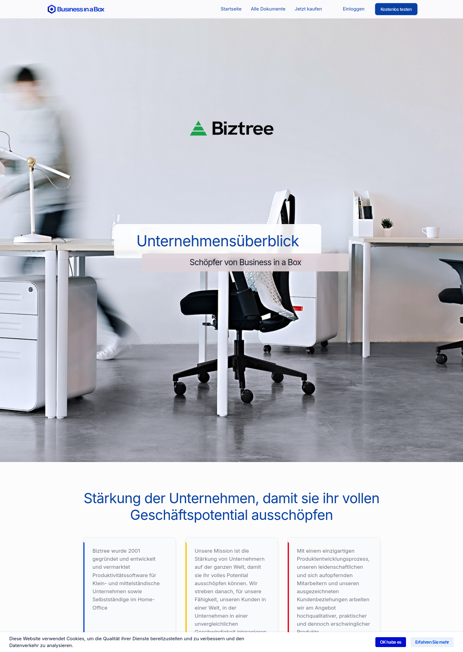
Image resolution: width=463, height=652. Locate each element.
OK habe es (390, 642)
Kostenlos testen (396, 9)
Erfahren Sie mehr (432, 642)
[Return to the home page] (76, 9)
